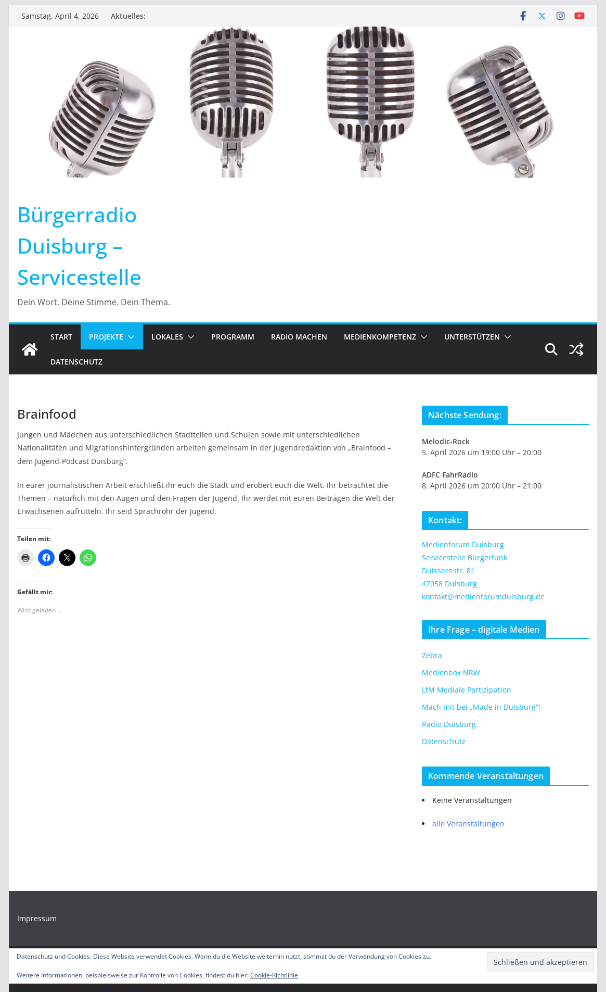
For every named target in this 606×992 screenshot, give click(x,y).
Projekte (106, 337)
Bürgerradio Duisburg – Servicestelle (79, 245)
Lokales (167, 337)
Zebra (432, 655)
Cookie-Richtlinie (274, 975)
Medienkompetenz (380, 337)
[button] (129, 337)
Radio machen (299, 337)
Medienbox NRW (451, 672)
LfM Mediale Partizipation (466, 690)
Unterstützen (472, 337)
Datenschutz (76, 362)
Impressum (37, 918)
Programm (232, 337)
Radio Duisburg (449, 724)
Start (61, 337)
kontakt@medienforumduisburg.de (483, 596)
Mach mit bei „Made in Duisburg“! (481, 707)
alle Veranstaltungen (468, 823)
